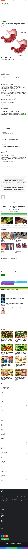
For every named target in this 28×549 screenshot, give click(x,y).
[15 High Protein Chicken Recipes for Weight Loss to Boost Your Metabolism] (21, 334)
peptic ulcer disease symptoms (21, 182)
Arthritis (2, 392)
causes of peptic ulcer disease (9, 178)
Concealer (2, 405)
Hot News (2, 438)
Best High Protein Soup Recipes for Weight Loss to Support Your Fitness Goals (6, 340)
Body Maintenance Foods (4, 398)
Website (15, 271)
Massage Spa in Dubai (4, 452)
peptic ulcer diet (4, 182)
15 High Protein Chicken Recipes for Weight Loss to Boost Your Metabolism (21, 340)
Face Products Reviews (4, 416)
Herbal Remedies (3, 434)
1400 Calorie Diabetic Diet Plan (5, 387)
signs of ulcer (15, 187)
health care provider (23, 114)
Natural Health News (4, 26)
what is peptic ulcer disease (21, 191)
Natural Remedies (3, 456)
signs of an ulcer (23, 185)
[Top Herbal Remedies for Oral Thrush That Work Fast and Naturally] (21, 372)
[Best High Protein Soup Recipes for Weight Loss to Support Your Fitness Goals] (7, 334)
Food (1, 419)
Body (1, 397)
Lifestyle (2, 444)
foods (12, 86)
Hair (1, 425)
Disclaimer (2, 528)
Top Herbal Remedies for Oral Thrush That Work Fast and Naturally (20, 378)
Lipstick (2, 447)
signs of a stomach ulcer (15, 185)
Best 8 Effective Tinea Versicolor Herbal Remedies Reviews (13, 294)
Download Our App (4, 539)
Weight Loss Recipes (3, 481)
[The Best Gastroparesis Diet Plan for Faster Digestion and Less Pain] (21, 359)
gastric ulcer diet (15, 180)
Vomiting (3, 108)
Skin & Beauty (3, 467)
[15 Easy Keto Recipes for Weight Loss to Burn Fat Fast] (7, 347)
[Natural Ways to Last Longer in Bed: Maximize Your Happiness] (3, 308)
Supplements (2, 470)
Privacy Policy (2, 529)
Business (2, 401)
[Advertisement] (14, 11)
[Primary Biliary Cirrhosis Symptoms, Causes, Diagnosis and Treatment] (3, 300)
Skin (1, 466)
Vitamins (2, 513)
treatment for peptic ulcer (6, 191)
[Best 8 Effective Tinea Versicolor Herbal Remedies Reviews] (3, 296)
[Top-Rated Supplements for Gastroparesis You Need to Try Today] (7, 359)
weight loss (7, 109)
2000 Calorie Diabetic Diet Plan (5, 388)
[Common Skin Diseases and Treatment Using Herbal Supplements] (3, 304)
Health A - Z (2, 21)
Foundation (2, 420)
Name (1, 268)
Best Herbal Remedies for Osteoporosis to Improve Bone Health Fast (6, 378)
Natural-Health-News (19, 543)
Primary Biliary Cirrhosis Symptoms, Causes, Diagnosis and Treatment (15, 298)
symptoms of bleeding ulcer (8, 189)
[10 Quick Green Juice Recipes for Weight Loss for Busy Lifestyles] (21, 347)
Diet (1, 407)
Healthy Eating (3, 433)
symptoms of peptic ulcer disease (19, 189)
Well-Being (2, 484)
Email (1, 271)
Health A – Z (2, 429)
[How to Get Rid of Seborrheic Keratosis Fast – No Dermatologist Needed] (3, 312)
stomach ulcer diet (21, 187)
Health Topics (3, 430)
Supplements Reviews (4, 471)
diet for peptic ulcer (8, 180)
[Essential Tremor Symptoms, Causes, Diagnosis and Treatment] (7, 246)
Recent (13, 292)
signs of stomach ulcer (7, 187)
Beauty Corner (3, 396)
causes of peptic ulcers (19, 178)
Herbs (2, 435)
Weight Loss (2, 480)
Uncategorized (3, 475)
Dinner (2, 410)
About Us (2, 527)
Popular (5, 292)
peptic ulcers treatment (6, 185)
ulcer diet (13, 191)
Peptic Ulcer (21, 180)
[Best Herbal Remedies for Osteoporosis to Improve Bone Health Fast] (7, 372)
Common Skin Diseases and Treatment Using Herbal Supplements (14, 303)
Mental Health (3, 453)
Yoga (1, 485)
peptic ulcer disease (12, 182)
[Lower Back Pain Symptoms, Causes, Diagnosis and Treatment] (7, 235)
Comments (22, 292)
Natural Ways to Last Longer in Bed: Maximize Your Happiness (14, 307)
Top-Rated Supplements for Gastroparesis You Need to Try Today (6, 365)
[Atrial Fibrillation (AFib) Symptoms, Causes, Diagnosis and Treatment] (20, 246)
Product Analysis (3, 461)
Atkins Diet (2, 393)
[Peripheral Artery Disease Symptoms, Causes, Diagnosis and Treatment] (20, 235)
